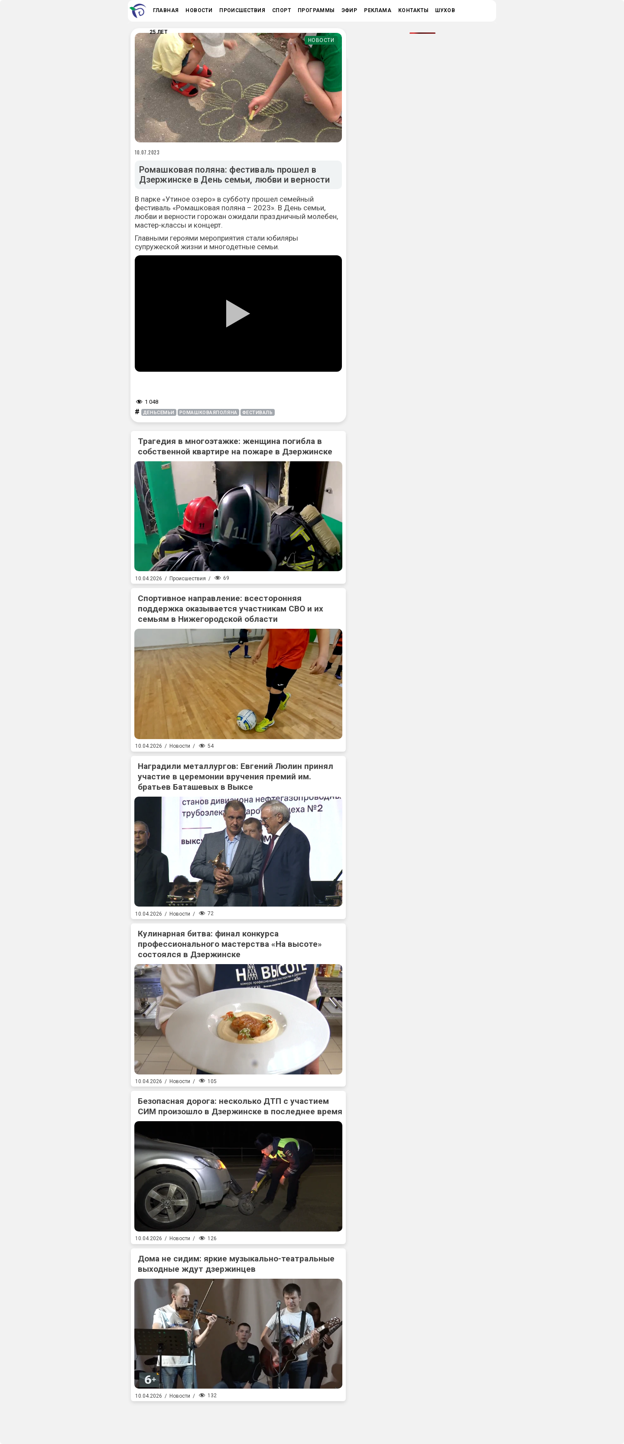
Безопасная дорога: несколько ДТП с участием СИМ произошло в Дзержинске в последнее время (240, 1106)
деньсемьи (159, 412)
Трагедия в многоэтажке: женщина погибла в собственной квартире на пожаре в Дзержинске (235, 446)
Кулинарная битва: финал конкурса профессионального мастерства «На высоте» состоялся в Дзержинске (230, 944)
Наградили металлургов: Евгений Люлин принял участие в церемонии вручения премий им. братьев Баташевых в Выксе (235, 776)
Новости (321, 40)
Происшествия (187, 579)
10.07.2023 (147, 152)
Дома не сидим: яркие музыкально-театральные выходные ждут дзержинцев (236, 1264)
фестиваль (257, 412)
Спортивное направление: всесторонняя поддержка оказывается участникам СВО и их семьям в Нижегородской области (230, 608)
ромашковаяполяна (208, 412)
